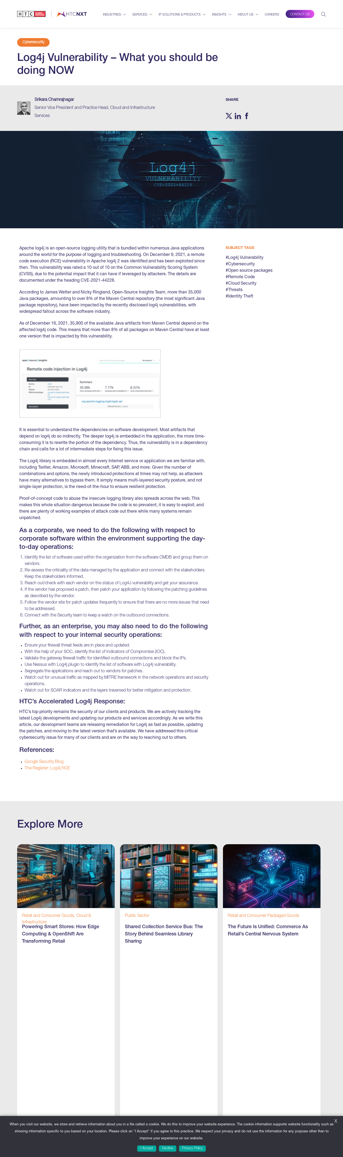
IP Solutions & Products (180, 14)
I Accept (146, 1148)
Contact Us (300, 14)
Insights (219, 14)
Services (139, 14)
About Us (245, 14)
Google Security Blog (44, 762)
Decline (167, 1148)
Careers (272, 14)
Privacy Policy (192, 1148)
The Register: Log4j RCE (47, 768)
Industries (112, 14)
